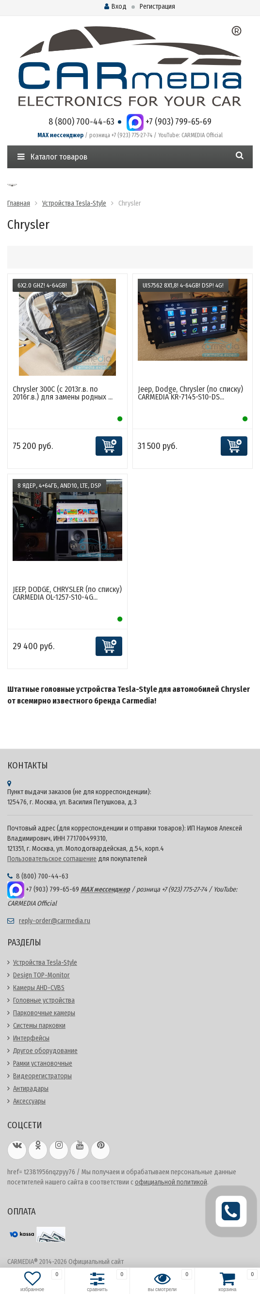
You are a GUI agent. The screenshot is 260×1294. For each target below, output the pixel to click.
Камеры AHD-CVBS (39, 988)
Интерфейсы (31, 1038)
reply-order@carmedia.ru (54, 921)
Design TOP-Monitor (41, 975)
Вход (115, 6)
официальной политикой (171, 1182)
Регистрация (157, 6)
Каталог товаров (52, 157)
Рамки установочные (42, 1063)
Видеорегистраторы (42, 1076)
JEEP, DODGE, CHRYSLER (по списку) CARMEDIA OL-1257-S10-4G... (67, 593)
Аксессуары (29, 1101)
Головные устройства (44, 1000)
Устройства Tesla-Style (45, 963)
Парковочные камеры (44, 1013)
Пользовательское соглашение (52, 859)
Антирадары (31, 1089)
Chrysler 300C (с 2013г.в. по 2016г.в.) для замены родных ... (63, 392)
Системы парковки (39, 1026)
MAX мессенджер (60, 135)
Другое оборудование (45, 1051)
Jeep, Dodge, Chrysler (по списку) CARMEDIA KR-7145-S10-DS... (190, 392)
